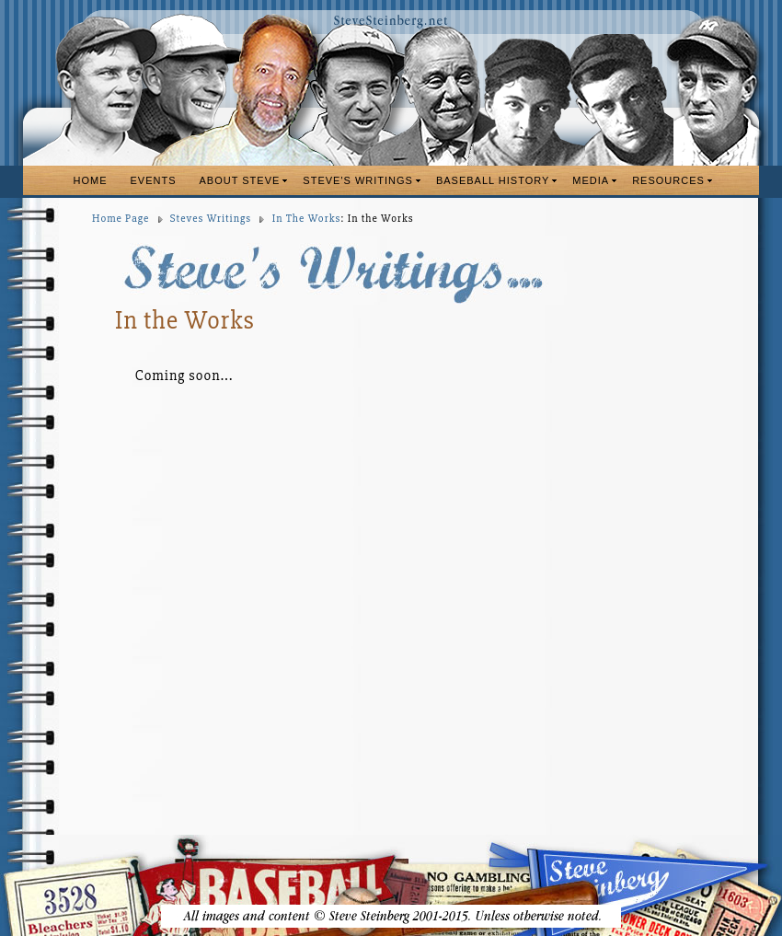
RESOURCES (668, 180)
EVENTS (154, 180)
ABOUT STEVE (240, 180)
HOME (91, 180)
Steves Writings (210, 218)
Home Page (120, 218)
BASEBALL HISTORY (492, 180)
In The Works (306, 218)
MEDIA (590, 180)
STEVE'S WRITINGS (358, 180)
